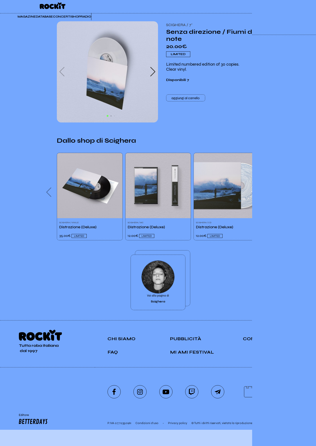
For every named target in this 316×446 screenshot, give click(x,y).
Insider (195, 6)
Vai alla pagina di (158, 294)
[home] (52, 6)
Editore (32, 436)
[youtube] (165, 408)
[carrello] (267, 6)
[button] (153, 72)
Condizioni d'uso (146, 439)
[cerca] (278, 6)
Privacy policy (177, 439)
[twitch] (191, 408)
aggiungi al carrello (185, 99)
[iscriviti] (295, 408)
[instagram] (140, 408)
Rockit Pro (225, 6)
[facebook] (114, 408)
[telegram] (217, 408)
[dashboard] (290, 6)
